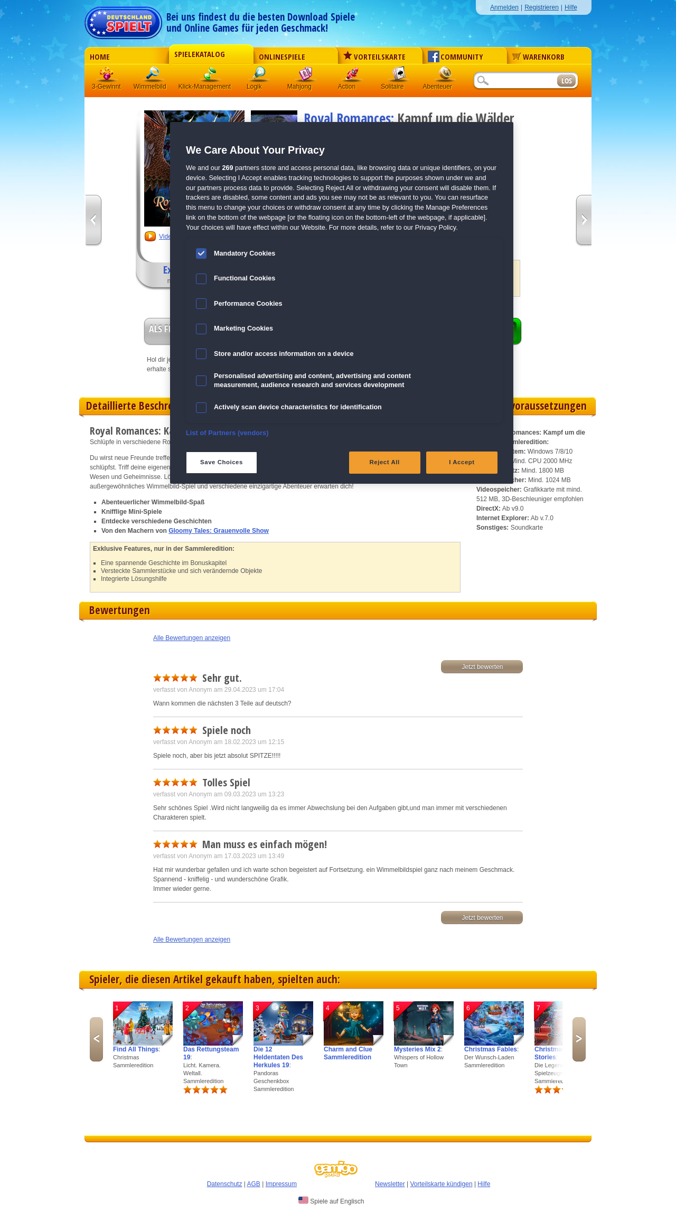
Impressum (281, 1184)
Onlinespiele (282, 56)
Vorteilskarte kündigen (441, 1184)
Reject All (385, 462)
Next (579, 1039)
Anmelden (504, 7)
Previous (96, 1039)
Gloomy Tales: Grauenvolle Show (218, 530)
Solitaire (398, 76)
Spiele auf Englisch (331, 1201)
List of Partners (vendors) (227, 433)
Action (352, 76)
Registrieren (541, 7)
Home (100, 56)
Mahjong (305, 76)
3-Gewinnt (106, 86)
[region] (341, 302)
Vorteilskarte (374, 56)
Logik (259, 76)
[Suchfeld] (515, 81)
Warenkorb (538, 56)
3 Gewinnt (107, 76)
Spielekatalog (199, 54)
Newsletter (390, 1184)
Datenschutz (224, 1184)
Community (455, 56)
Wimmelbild (153, 76)
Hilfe (571, 7)
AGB (253, 1184)
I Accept (461, 462)
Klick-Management (210, 76)
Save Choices (221, 462)
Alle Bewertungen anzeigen (191, 638)
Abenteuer (445, 76)
